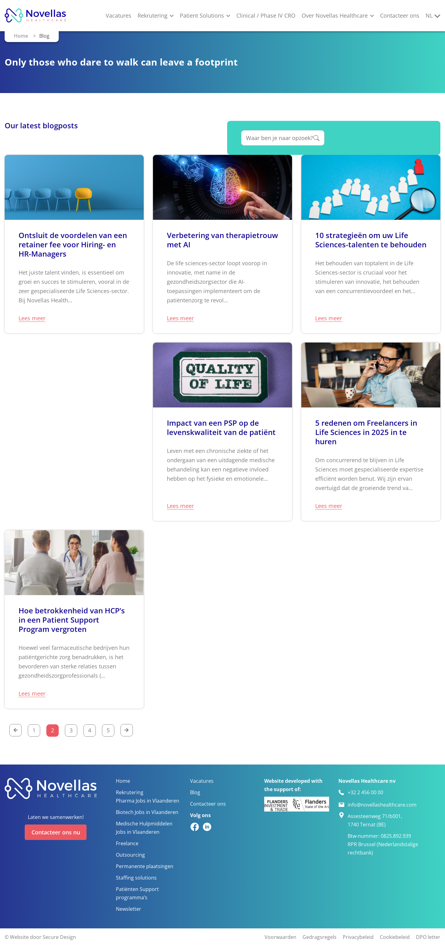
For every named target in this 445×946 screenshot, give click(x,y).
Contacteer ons (399, 15)
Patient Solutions (202, 15)
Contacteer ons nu (56, 832)
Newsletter (128, 909)
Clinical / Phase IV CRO (265, 15)
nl (429, 15)
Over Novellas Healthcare (335, 15)
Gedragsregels (320, 937)
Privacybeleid (358, 937)
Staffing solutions (136, 878)
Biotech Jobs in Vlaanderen (147, 812)
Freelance (127, 843)
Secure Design (59, 937)
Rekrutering (152, 15)
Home (21, 35)
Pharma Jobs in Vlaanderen (147, 801)
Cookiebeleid (395, 937)
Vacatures (118, 15)
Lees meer (32, 318)
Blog (195, 792)
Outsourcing (130, 855)
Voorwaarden (280, 937)
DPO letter (428, 937)
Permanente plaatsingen (144, 866)
